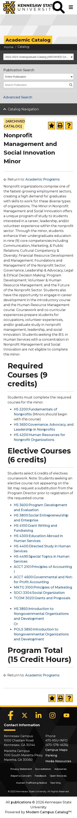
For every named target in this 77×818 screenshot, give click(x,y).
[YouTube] (66, 715)
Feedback (40, 775)
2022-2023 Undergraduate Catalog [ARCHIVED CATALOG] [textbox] (37, 56)
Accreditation (43, 769)
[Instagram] (52, 715)
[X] (24, 715)
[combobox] (38, 57)
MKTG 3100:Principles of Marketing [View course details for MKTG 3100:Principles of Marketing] (43, 587)
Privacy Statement (21, 769)
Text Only (55, 782)
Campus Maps (56, 750)
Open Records (58, 775)
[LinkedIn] (38, 715)
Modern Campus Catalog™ (48, 812)
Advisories (60, 769)
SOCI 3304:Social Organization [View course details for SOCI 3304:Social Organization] (39, 593)
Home (9, 47)
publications (21, 802)
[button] (58, 7)
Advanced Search (17, 97)
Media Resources (58, 761)
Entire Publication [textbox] (15, 76)
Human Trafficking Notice (31, 782)
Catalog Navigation (23, 109)
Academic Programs (42, 179)
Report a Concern (21, 775)
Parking (51, 755)
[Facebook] (10, 715)
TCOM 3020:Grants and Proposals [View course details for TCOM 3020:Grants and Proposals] (42, 598)
